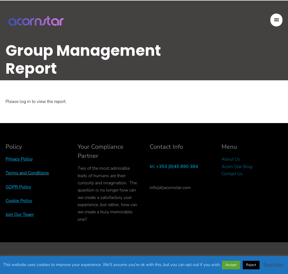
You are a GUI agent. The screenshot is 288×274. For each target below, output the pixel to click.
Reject (251, 264)
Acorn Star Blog (236, 167)
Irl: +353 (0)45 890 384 (174, 167)
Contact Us (232, 174)
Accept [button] (231, 264)
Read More (273, 264)
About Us (230, 159)
